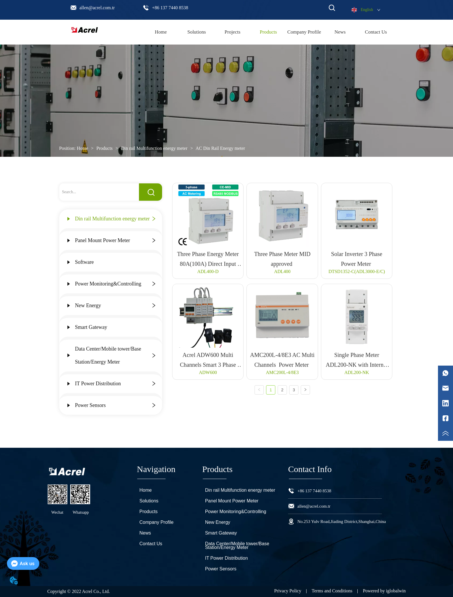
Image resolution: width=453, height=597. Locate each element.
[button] (268, 32)
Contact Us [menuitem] (376, 32)
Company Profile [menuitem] (304, 32)
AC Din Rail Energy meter (220, 148)
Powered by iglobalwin (384, 590)
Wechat (57, 512)
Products (104, 148)
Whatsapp (81, 512)
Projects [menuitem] (232, 32)
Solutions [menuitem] (196, 32)
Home (82, 148)
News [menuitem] (340, 32)
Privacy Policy (287, 590)
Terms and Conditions (332, 590)
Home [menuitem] (161, 32)
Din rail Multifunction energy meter (154, 148)
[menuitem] (268, 32)
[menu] (268, 32)
